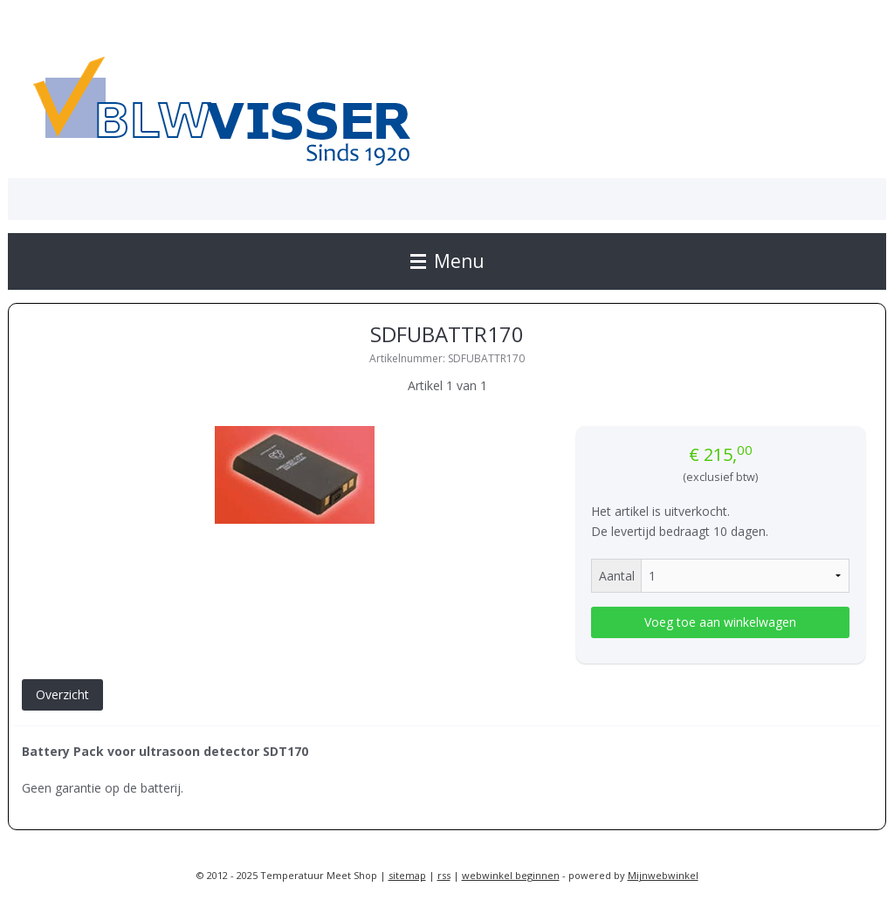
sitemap (407, 875)
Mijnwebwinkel (663, 875)
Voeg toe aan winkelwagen (720, 622)
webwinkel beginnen (511, 875)
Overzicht (62, 694)
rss (443, 875)
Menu (447, 261)
